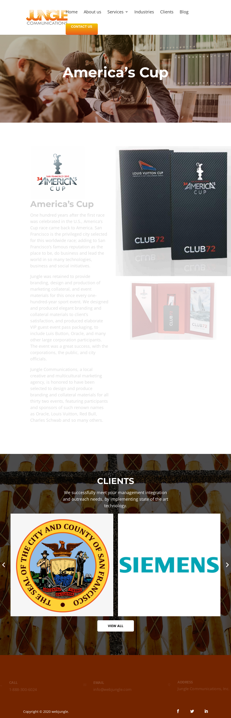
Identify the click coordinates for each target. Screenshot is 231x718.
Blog (184, 12)
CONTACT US (81, 26)
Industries (144, 12)
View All (115, 626)
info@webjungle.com (112, 689)
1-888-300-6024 (22, 689)
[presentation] (3, 564)
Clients (167, 12)
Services (115, 12)
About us (92, 12)
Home (72, 12)
